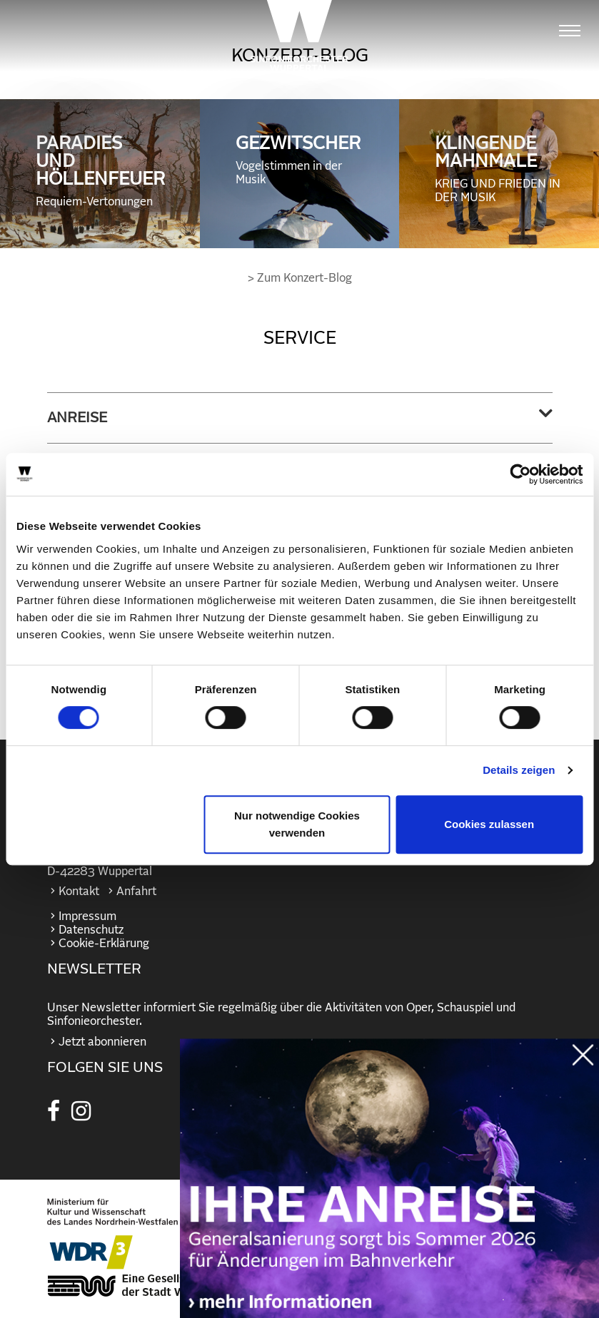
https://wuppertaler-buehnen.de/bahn (389, 1192)
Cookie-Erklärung (104, 943)
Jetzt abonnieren (102, 1042)
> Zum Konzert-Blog (300, 278)
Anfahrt (136, 891)
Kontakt (79, 891)
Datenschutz (91, 930)
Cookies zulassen (489, 824)
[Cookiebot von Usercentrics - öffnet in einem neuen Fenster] (520, 474)
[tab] (300, 418)
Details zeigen (519, 770)
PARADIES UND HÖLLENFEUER (100, 172)
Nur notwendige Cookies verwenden (297, 824)
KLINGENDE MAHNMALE (499, 170)
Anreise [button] (77, 418)
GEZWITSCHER (300, 161)
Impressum (87, 916)
